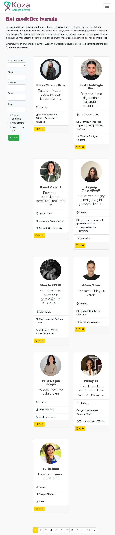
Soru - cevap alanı (18, 128)
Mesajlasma (18, 123)
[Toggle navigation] (107, 6)
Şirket (11, 93)
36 (88, 530)
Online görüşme (16, 117)
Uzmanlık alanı (15, 60)
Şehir (10, 72)
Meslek (12, 82)
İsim (10, 104)
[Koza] (17, 6)
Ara (14, 137)
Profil (39, 129)
